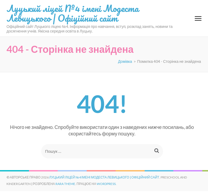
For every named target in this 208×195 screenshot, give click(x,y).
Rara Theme (65, 184)
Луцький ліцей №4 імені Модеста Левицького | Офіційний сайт (72, 13)
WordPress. (106, 184)
